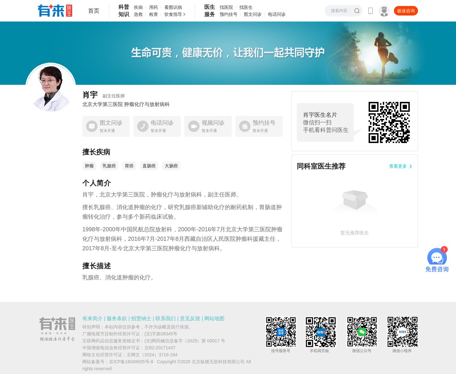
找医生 (246, 7)
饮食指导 (173, 14)
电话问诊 (277, 14)
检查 (153, 14)
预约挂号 (229, 14)
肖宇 (103, 94)
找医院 (226, 7)
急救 (138, 14)
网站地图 (214, 318)
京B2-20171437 (159, 347)
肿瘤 (89, 165)
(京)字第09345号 (160, 333)
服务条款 (117, 318)
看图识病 (173, 7)
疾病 (138, 7)
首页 (93, 11)
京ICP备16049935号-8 (131, 361)
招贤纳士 (141, 318)
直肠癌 (149, 165)
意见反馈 (190, 318)
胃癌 (129, 165)
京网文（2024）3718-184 (152, 354)
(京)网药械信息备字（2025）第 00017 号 (184, 340)
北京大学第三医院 (102, 104)
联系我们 (165, 318)
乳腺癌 (109, 165)
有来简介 (92, 318)
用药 (153, 7)
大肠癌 (171, 165)
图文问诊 (253, 14)
